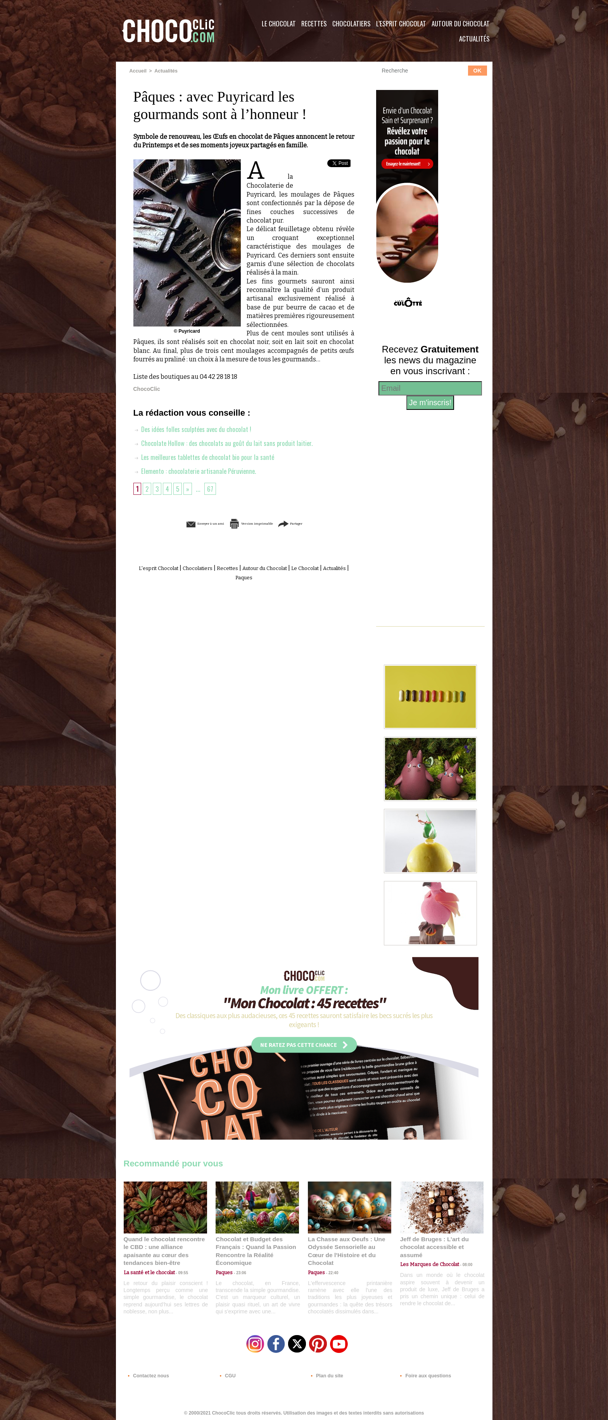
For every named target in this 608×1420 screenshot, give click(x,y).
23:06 (238, 1271)
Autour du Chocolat (461, 23)
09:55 (178, 1263)
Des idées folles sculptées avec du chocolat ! (195, 429)
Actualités (474, 38)
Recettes (314, 23)
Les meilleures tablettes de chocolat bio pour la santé (207, 457)
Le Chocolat (279, 23)
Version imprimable (255, 523)
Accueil (138, 71)
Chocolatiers (351, 23)
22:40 (330, 1263)
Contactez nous (147, 1373)
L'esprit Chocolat (401, 23)
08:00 (461, 1256)
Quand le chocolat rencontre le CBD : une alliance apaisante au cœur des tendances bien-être (165, 1246)
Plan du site (326, 1373)
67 (212, 489)
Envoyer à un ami (184, 523)
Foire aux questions (423, 1373)
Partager (315, 523)
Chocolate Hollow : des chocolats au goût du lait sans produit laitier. (226, 443)
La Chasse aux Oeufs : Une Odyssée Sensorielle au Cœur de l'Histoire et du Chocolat (346, 1246)
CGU (227, 1373)
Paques (262, 576)
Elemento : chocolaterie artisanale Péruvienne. (197, 471)
